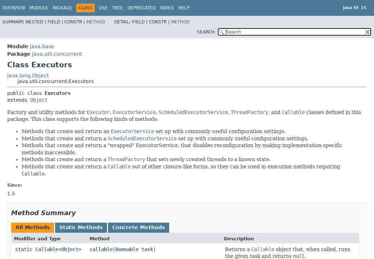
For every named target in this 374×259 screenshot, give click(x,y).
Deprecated (141, 7)
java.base (42, 46)
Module (39, 7)
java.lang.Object (28, 75)
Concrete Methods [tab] (138, 227)
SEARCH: (206, 32)
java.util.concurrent (57, 54)
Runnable (127, 249)
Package (62, 7)
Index (167, 7)
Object (39, 100)
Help (183, 7)
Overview (13, 7)
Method (95, 21)
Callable (46, 249)
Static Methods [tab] (81, 227)
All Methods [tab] (32, 227)
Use (103, 7)
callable (101, 249)
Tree (117, 7)
